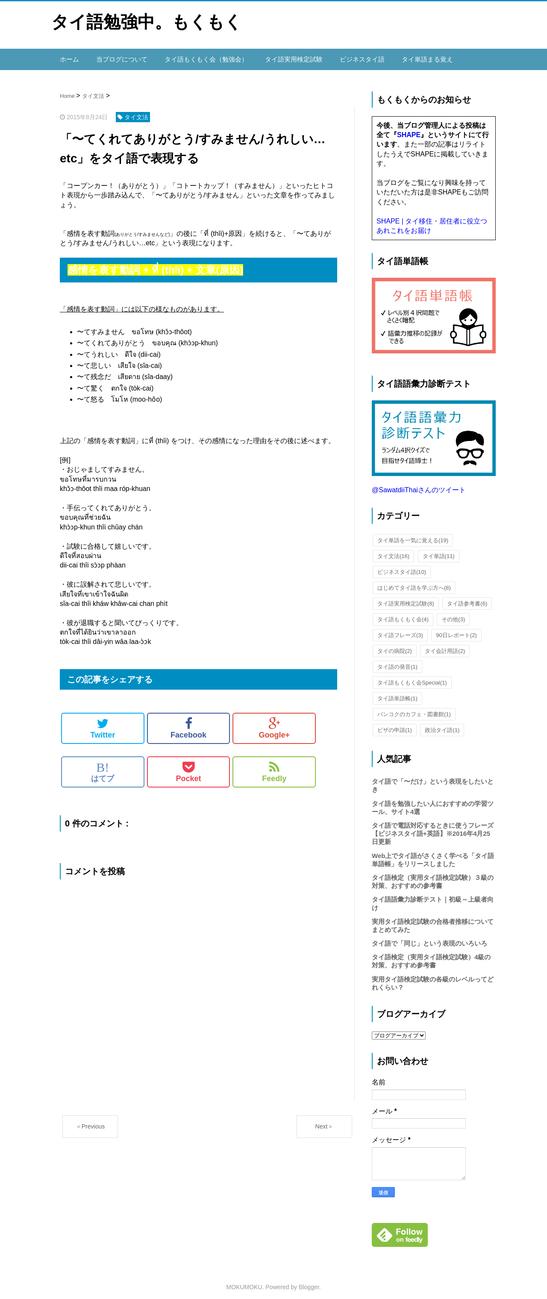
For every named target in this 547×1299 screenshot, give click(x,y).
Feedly (274, 766)
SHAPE (409, 129)
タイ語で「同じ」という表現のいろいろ (429, 937)
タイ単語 (439, 550)
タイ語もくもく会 (403, 614)
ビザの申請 (394, 724)
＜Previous (90, 1120)
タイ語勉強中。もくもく (146, 21)
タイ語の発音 (397, 661)
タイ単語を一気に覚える (412, 535)
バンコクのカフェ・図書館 (414, 708)
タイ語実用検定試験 (282, 56)
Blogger (309, 1281)
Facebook (188, 722)
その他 (453, 614)
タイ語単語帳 (397, 693)
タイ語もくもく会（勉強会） (199, 56)
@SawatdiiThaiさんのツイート (419, 484)
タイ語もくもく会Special (412, 677)
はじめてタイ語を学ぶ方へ (414, 582)
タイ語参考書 (467, 598)
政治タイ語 (442, 724)
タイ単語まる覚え (408, 56)
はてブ (102, 766)
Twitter (103, 722)
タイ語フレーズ (400, 629)
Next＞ (324, 1120)
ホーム (69, 56)
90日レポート (456, 629)
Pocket (188, 766)
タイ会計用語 (445, 645)
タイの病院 (394, 645)
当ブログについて (119, 56)
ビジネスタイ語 (347, 56)
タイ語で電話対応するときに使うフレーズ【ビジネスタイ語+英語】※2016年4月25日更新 (433, 828)
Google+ (274, 722)
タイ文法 (393, 550)
